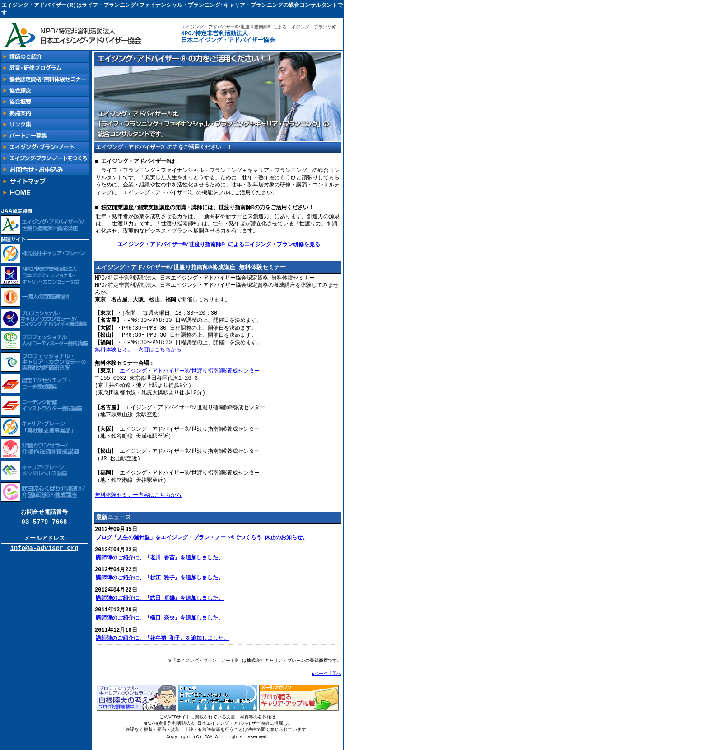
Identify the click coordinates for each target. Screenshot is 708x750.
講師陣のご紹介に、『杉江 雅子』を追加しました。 (160, 583)
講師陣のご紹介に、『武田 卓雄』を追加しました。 (160, 603)
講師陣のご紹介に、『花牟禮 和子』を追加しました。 (162, 644)
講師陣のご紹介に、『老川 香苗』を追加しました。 (160, 562)
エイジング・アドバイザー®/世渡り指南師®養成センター (190, 373)
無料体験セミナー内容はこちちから (138, 352)
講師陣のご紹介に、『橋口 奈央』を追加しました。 (160, 624)
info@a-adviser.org (44, 552)
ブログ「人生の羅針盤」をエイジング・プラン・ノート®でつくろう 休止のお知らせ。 (202, 541)
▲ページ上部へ (326, 680)
